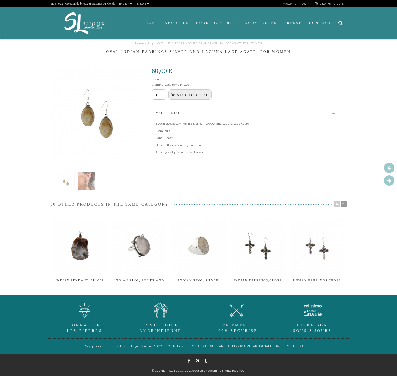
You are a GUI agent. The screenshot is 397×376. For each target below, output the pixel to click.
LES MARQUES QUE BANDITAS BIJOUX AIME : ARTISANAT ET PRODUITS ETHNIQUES (247, 346)
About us (177, 23)
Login (305, 3)
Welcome (289, 3)
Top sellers (117, 346)
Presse (293, 23)
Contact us (175, 346)
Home (139, 43)
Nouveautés (261, 23)
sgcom (212, 370)
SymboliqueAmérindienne (160, 317)
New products (94, 346)
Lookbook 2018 (215, 23)
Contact (320, 23)
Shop (149, 23)
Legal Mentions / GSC (146, 346)
